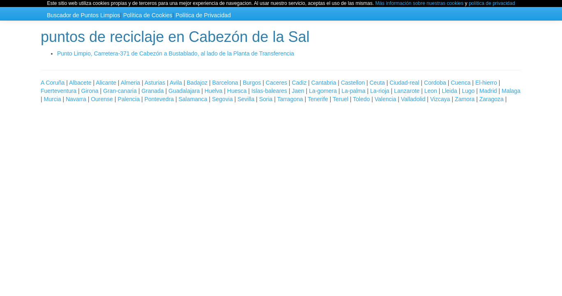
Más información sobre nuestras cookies (419, 3)
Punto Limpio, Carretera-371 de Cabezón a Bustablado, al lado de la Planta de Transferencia (175, 53)
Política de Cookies (148, 15)
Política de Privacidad (203, 15)
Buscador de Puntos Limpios (83, 15)
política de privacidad (492, 3)
